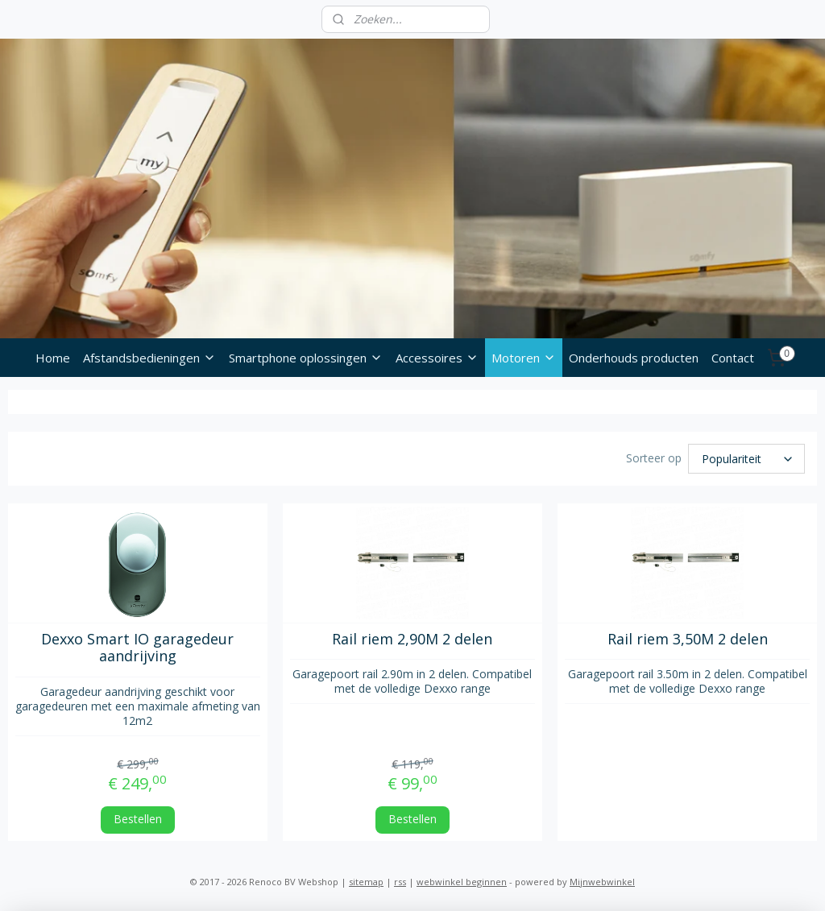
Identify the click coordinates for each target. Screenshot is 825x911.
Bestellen (138, 819)
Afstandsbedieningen (149, 358)
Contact (732, 358)
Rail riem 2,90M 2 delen (412, 639)
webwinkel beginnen (462, 882)
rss (400, 882)
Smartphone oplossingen (306, 358)
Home (52, 358)
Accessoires (437, 358)
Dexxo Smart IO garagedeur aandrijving (137, 648)
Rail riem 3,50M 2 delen (687, 639)
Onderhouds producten (634, 358)
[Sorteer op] (746, 459)
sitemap (366, 882)
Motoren (523, 358)
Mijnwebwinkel (602, 882)
